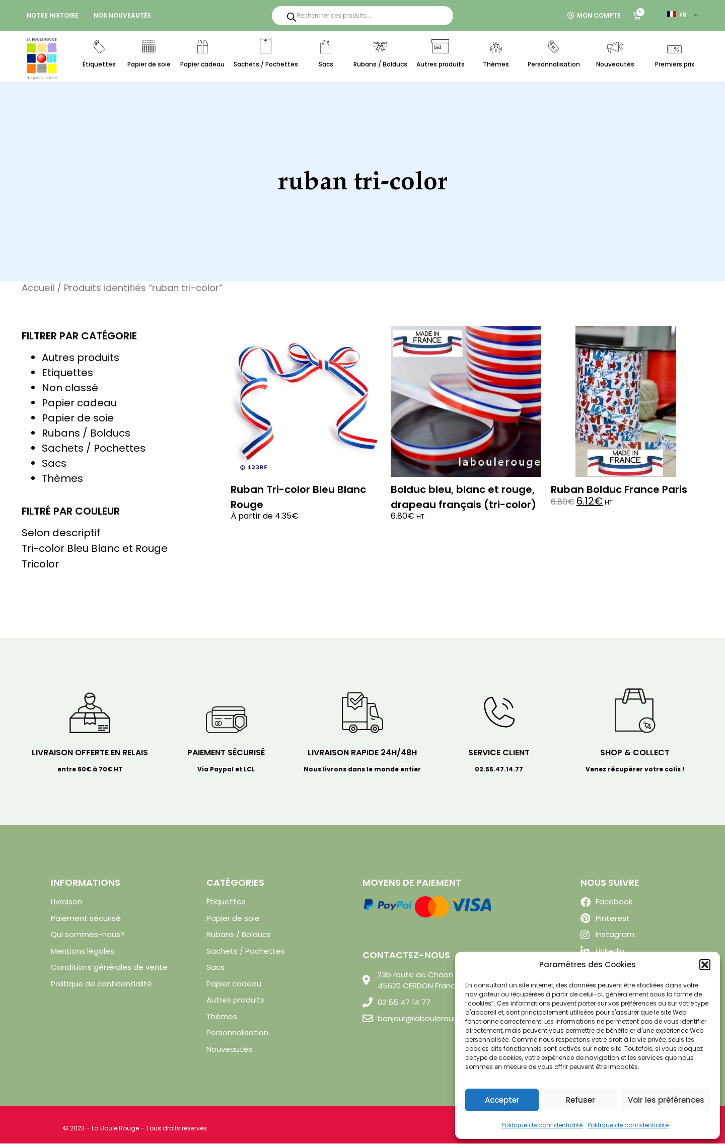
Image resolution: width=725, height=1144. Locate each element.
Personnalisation (554, 64)
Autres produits (440, 64)
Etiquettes (67, 373)
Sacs (326, 64)
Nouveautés (615, 64)
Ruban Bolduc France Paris (619, 490)
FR (677, 15)
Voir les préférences (666, 1100)
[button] (705, 965)
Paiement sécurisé (226, 753)
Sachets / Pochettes (266, 64)
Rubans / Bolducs (380, 64)
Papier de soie (149, 64)
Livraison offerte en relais (90, 753)
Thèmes (496, 64)
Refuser (580, 1100)
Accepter (502, 1100)
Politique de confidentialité (542, 1125)
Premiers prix (674, 64)
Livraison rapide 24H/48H (362, 753)
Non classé (70, 388)
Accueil (38, 288)
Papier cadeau (202, 64)
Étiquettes (99, 64)
